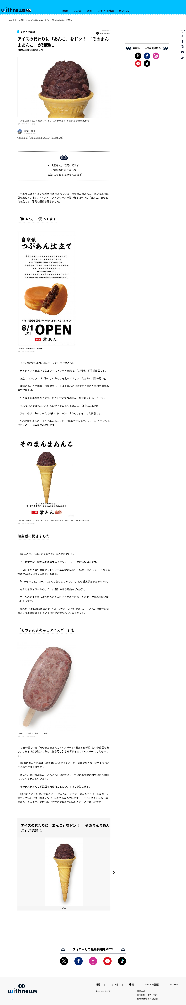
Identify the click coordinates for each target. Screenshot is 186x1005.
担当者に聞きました (65, 170)
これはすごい (57, 137)
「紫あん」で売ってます (65, 165)
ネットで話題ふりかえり (39, 137)
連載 (89, 10)
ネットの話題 (19, 20)
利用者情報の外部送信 (147, 998)
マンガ (77, 10)
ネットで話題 (105, 10)
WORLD (124, 10)
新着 (65, 10)
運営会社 (141, 991)
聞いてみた (23, 137)
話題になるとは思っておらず (65, 174)
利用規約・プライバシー (148, 995)
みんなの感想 (103, 33)
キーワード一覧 (103, 991)
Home (10, 20)
